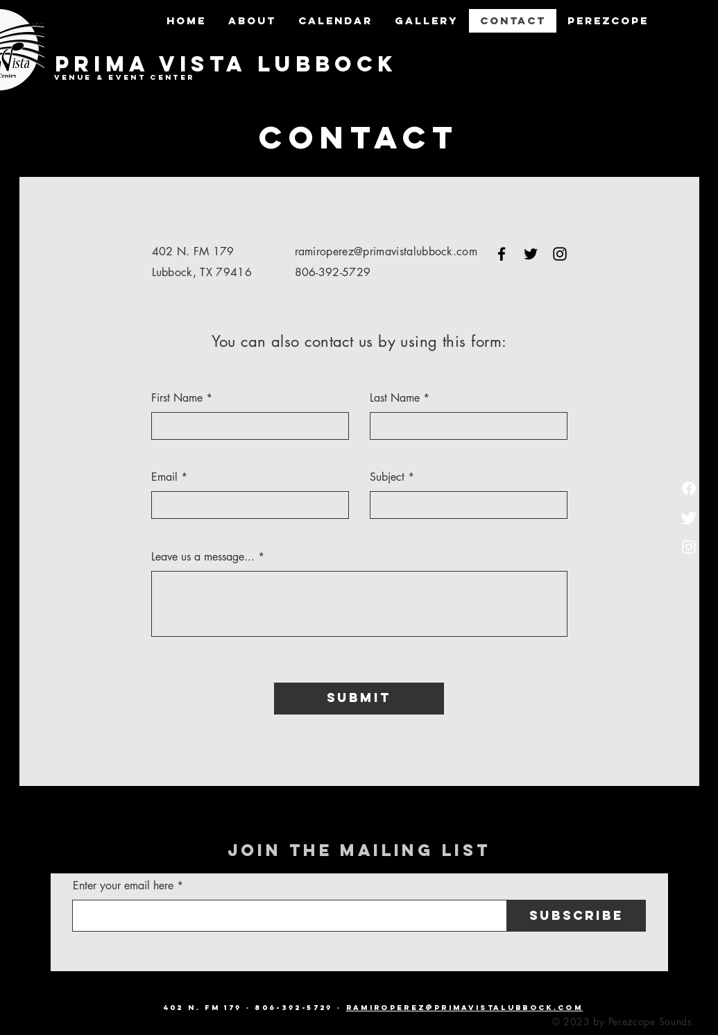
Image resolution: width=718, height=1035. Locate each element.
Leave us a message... (203, 557)
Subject (387, 477)
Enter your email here (123, 885)
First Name (177, 398)
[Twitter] (689, 517)
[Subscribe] (576, 916)
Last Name (395, 398)
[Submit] (359, 699)
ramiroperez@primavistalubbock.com (386, 251)
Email (164, 477)
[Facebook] (689, 488)
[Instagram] (689, 547)
